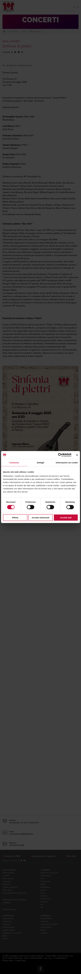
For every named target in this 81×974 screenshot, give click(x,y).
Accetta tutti (65, 517)
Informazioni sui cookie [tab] (67, 462)
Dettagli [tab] (40, 462)
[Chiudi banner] (77, 455)
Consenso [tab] (14, 462)
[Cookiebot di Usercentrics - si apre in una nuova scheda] (60, 455)
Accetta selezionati (40, 517)
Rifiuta (15, 517)
